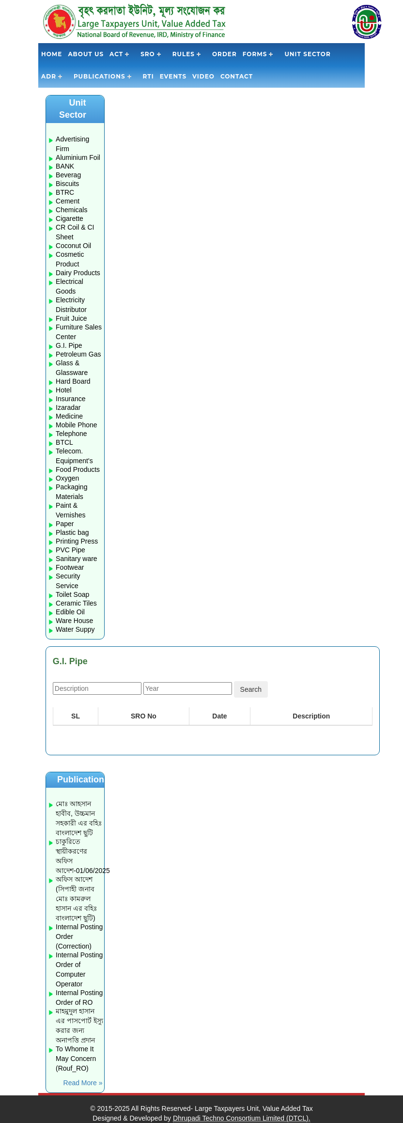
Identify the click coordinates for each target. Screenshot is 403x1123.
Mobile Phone (76, 425)
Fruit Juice (71, 318)
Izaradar (68, 407)
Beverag (68, 175)
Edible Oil (70, 612)
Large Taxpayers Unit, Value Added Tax (254, 1108)
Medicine (69, 416)
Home (51, 54)
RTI (148, 76)
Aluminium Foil (78, 157)
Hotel (64, 390)
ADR (48, 76)
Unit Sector (307, 54)
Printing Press (77, 541)
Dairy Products (78, 273)
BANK (65, 166)
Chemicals (71, 210)
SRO (147, 54)
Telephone (71, 433)
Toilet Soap (72, 594)
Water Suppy (75, 629)
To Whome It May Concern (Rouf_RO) (76, 1058)
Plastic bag (72, 532)
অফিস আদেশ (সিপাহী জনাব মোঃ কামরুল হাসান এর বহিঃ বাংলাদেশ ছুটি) (76, 898)
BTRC (65, 192)
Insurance (70, 399)
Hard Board (73, 381)
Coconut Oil (73, 246)
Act (116, 54)
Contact (236, 76)
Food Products (78, 469)
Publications (99, 76)
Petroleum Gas (78, 354)
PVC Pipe (70, 550)
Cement (67, 201)
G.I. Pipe (69, 345)
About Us (86, 54)
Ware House (74, 620)
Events (173, 76)
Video (203, 76)
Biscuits (67, 183)
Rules (183, 54)
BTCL (64, 442)
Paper (65, 524)
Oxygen (67, 478)
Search (251, 689)
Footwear (70, 567)
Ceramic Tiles (76, 603)
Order (224, 54)
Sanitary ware (76, 558)
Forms (255, 54)
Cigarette (69, 218)
